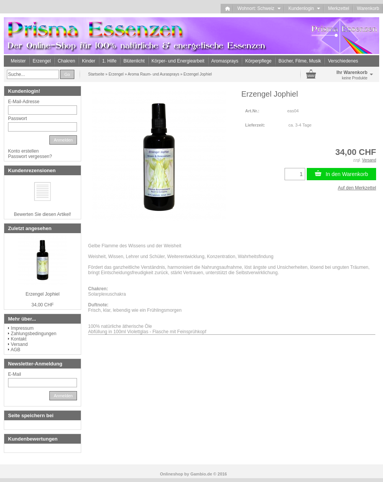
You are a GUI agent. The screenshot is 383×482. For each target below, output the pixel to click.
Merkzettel (338, 8)
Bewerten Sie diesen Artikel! (42, 214)
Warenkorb (368, 8)
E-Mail (14, 374)
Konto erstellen (23, 151)
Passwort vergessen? (30, 156)
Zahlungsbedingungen (33, 333)
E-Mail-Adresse (23, 101)
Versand (19, 344)
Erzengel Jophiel (43, 294)
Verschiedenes (343, 61)
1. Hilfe (109, 61)
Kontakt (18, 339)
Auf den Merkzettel (357, 188)
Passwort (17, 118)
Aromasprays (225, 61)
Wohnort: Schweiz (259, 8)
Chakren (66, 61)
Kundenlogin (304, 8)
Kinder (88, 61)
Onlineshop (171, 474)
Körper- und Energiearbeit (178, 61)
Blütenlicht (133, 61)
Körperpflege (258, 61)
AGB (15, 349)
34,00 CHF (42, 305)
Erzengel (42, 61)
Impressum (22, 328)
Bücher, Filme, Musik (299, 61)
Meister (18, 61)
